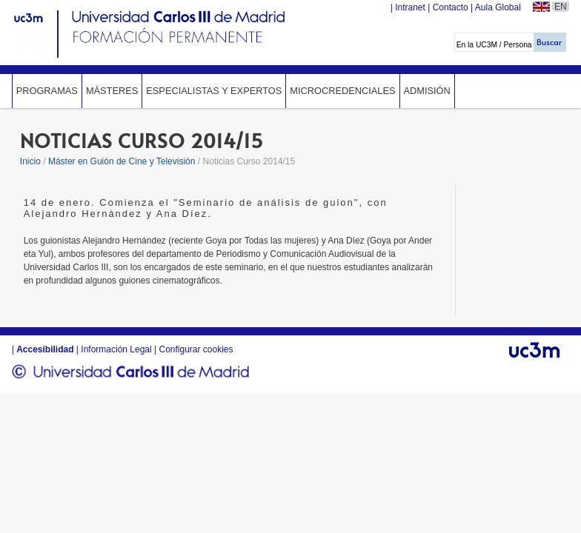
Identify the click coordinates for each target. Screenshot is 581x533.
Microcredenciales (342, 90)
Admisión (427, 90)
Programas (47, 90)
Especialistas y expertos (214, 90)
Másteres (112, 90)
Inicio (30, 161)
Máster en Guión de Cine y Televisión (122, 161)
